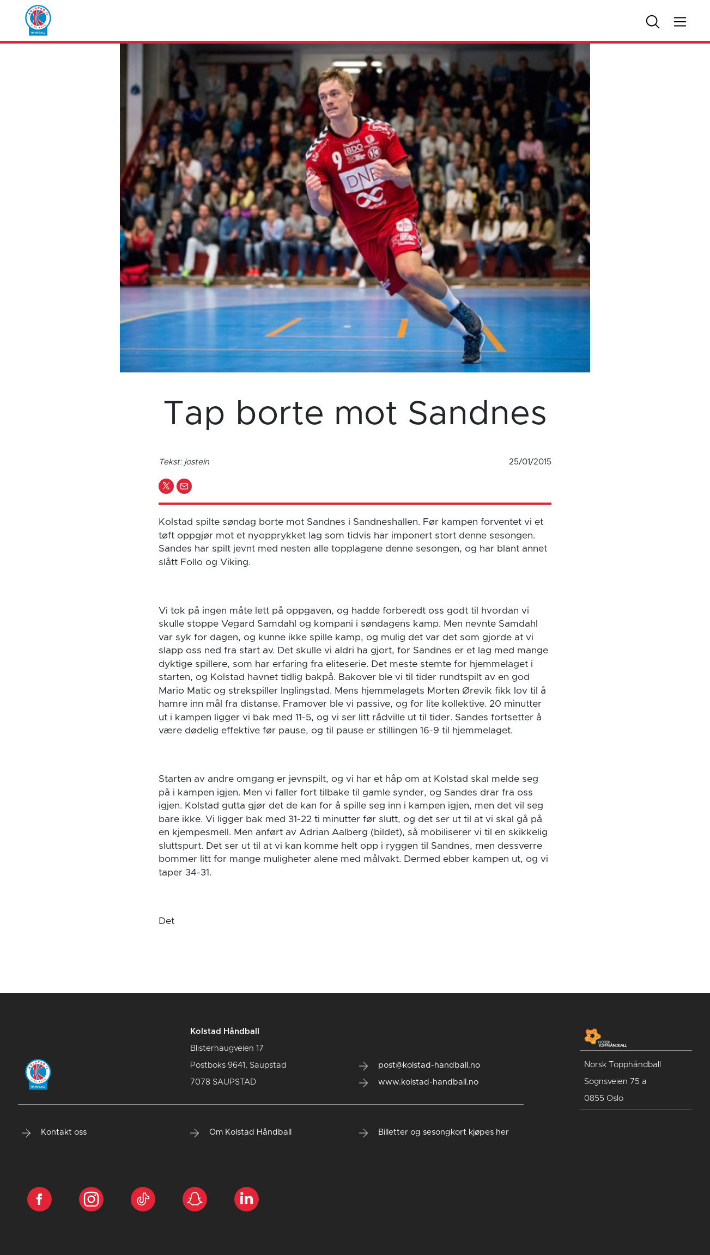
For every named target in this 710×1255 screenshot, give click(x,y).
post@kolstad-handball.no (419, 1065)
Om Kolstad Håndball (241, 1132)
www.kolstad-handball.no (418, 1082)
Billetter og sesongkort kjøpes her (434, 1132)
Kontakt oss (54, 1132)
